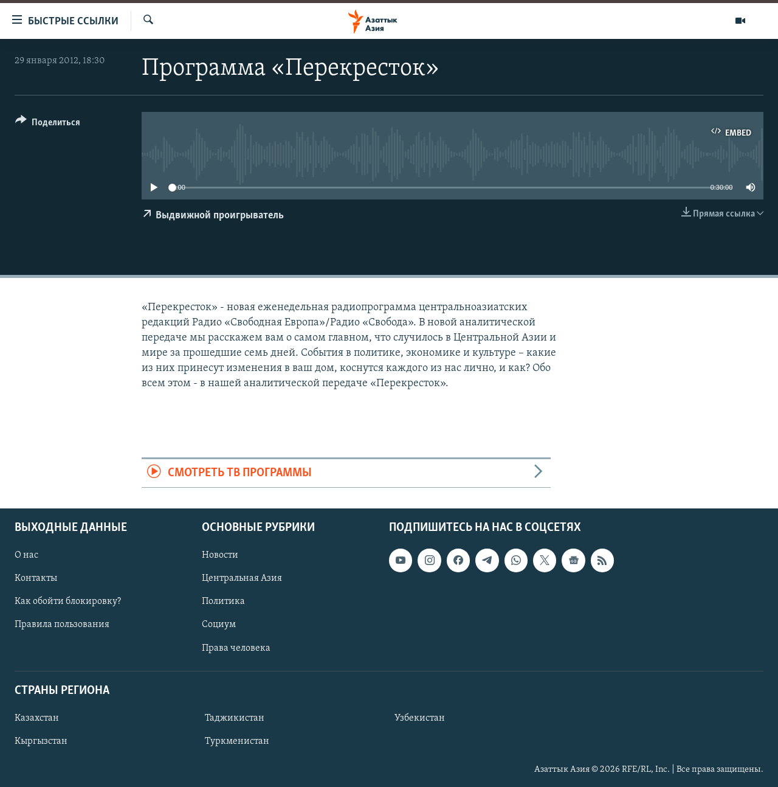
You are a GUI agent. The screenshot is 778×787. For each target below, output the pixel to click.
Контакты (36, 578)
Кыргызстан (41, 741)
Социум (219, 624)
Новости (220, 555)
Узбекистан (419, 718)
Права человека (236, 648)
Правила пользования (62, 624)
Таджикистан (234, 718)
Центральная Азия (242, 578)
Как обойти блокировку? (68, 601)
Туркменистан (237, 741)
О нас (26, 555)
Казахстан (37, 718)
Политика (223, 601)
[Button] (47, 124)
